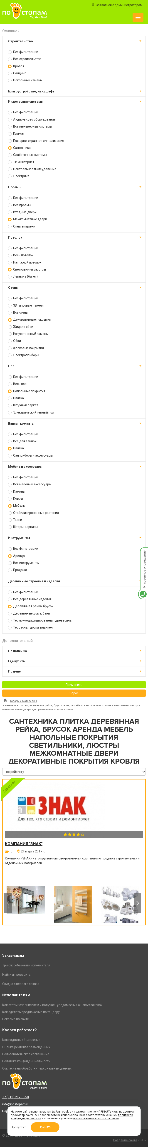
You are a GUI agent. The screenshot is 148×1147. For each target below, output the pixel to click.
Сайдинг (17, 73)
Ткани (15, 520)
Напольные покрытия (26, 391)
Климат (16, 134)
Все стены (18, 313)
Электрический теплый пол (31, 412)
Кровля (16, 66)
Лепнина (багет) (23, 276)
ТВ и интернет (21, 162)
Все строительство (25, 59)
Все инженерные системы (30, 126)
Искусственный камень (28, 334)
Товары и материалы (23, 701)
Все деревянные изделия (30, 599)
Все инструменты (23, 563)
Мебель (16, 506)
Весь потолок (20, 255)
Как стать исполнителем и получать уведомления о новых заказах (52, 1005)
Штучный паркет (23, 405)
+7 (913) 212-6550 (15, 1097)
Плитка (16, 398)
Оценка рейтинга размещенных (26, 1047)
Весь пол (17, 384)
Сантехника (19, 148)
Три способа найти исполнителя (26, 965)
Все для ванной (22, 441)
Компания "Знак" (23, 844)
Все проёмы (19, 205)
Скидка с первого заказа (20, 984)
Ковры (15, 499)
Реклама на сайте (15, 1019)
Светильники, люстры (27, 269)
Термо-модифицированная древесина (40, 620)
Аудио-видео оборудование (32, 119)
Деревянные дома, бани (29, 613)
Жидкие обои (20, 327)
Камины (16, 492)
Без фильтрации (23, 52)
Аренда (16, 556)
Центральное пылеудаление (32, 169)
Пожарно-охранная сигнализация (36, 141)
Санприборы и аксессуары (30, 455)
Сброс (74, 693)
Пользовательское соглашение (25, 1054)
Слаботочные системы (27, 155)
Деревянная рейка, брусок (30, 606)
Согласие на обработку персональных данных (37, 1068)
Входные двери (22, 212)
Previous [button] (8, 903)
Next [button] (137, 903)
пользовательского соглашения (96, 1118)
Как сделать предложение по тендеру (31, 1012)
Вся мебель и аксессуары (29, 484)
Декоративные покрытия (29, 320)
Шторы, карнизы (23, 527)
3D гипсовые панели (26, 305)
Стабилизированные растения (33, 513)
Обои (14, 341)
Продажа (17, 570)
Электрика (18, 176)
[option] (25, 903)
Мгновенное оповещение (143, 552)
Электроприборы (23, 355)
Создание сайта (125, 1140)
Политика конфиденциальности (26, 1061)
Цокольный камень (25, 80)
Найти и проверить (16, 974)
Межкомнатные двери (27, 219)
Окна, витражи (21, 226)
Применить (74, 685)
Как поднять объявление (21, 1040)
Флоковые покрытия (26, 348)
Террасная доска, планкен (30, 627)
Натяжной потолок (24, 262)
